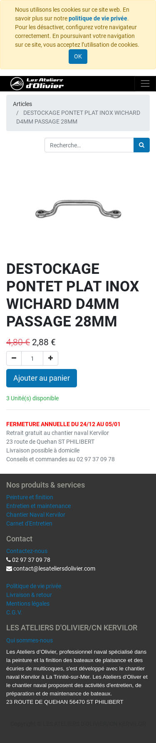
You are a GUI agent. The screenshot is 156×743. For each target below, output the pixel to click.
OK (78, 56)
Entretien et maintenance (38, 506)
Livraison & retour (29, 594)
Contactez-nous (26, 551)
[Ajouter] (50, 358)
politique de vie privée (98, 18)
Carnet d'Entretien (29, 523)
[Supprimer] (14, 358)
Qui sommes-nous (29, 640)
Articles (22, 104)
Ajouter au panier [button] (41, 378)
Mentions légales (28, 603)
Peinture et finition (29, 497)
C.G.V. (14, 612)
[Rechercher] (142, 145)
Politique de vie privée (33, 586)
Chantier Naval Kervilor (35, 514)
